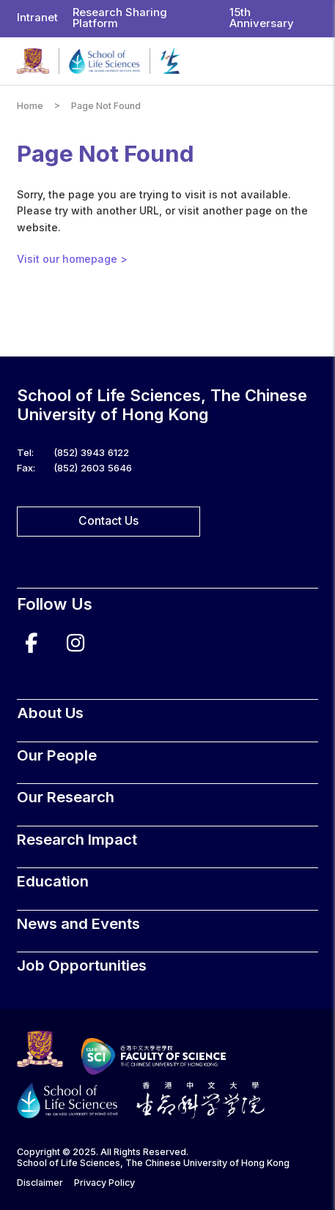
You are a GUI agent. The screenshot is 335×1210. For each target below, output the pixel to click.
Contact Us (108, 521)
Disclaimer (40, 1182)
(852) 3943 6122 (91, 452)
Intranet (37, 17)
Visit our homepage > (72, 259)
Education (53, 881)
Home (30, 105)
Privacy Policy (104, 1182)
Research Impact (77, 839)
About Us (50, 712)
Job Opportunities (82, 965)
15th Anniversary (261, 18)
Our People (57, 755)
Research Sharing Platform (120, 18)
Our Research (65, 797)
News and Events (78, 923)
